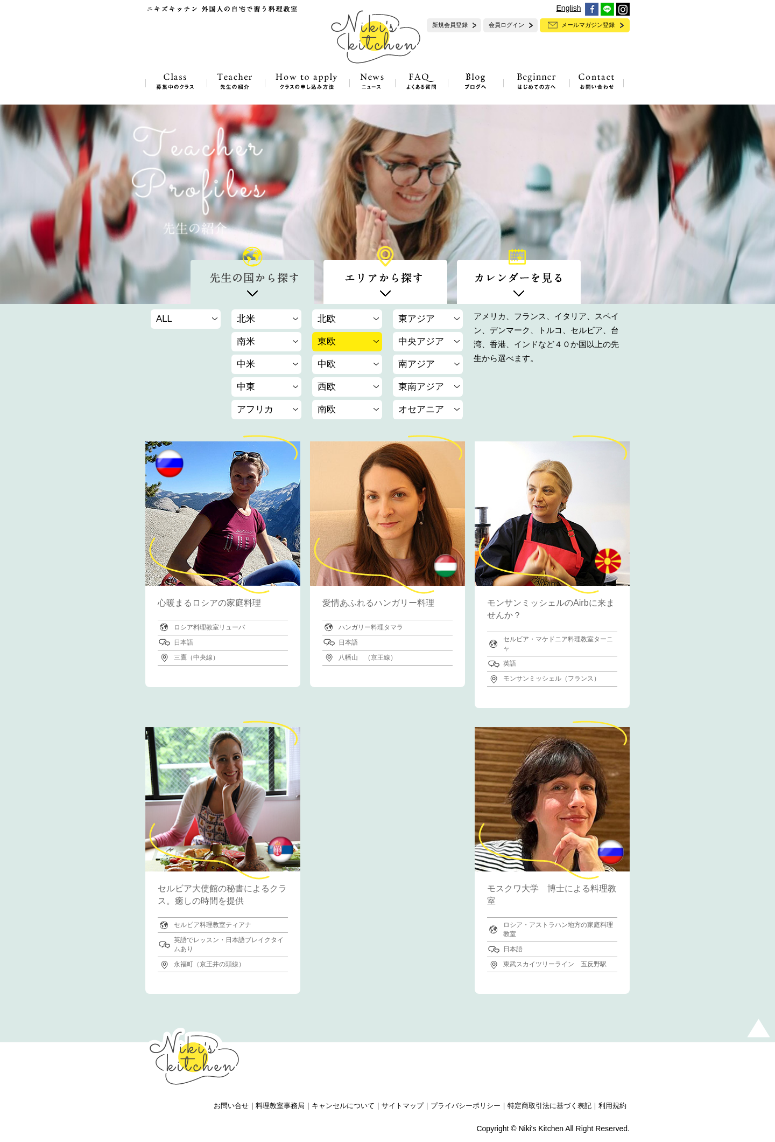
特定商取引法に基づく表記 (549, 1106)
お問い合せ (231, 1106)
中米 (246, 364)
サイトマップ (403, 1106)
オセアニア (421, 409)
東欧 (327, 341)
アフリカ (255, 409)
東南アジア (421, 387)
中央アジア (421, 341)
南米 (246, 341)
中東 (246, 387)
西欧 (327, 387)
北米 (246, 319)
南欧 (327, 409)
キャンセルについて (343, 1106)
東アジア (416, 319)
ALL (164, 319)
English (568, 8)
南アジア (416, 364)
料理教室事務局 (280, 1106)
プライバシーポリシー (466, 1106)
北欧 (327, 319)
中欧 (327, 364)
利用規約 (612, 1106)
